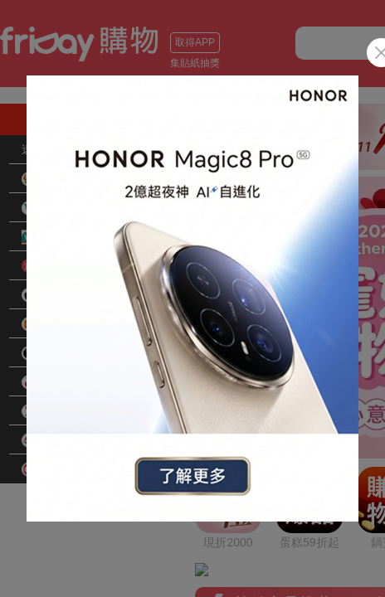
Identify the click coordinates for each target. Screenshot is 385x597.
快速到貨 (56, 266)
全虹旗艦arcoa (70, 382)
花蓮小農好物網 (73, 208)
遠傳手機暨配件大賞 (74, 149)
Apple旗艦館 (64, 295)
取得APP (195, 42)
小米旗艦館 (61, 324)
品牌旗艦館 (61, 353)
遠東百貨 (56, 440)
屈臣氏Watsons (72, 237)
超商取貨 (56, 179)
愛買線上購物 (67, 411)
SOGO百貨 (61, 469)
